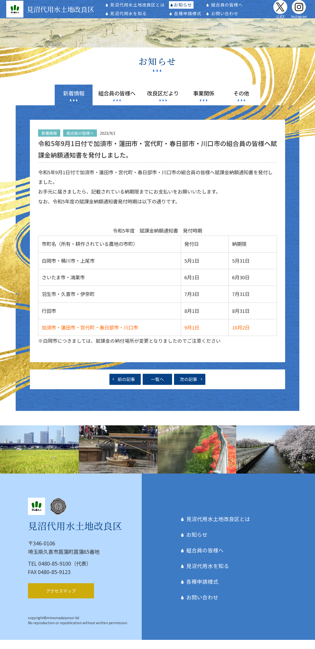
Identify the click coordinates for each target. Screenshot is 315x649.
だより (163, 102)
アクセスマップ (61, 599)
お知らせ (187, 9)
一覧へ (157, 388)
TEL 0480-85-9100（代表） (59, 572)
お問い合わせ (226, 18)
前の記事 (126, 388)
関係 (203, 102)
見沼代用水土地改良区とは (145, 9)
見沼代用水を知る (136, 18)
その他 (241, 102)
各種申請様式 (191, 18)
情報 (73, 102)
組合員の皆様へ (228, 9)
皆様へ (116, 102)
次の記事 (188, 388)
